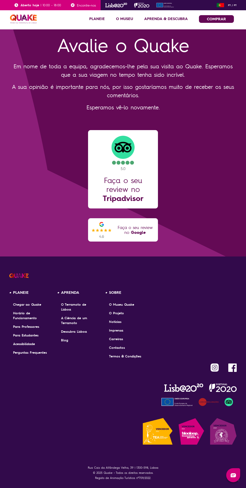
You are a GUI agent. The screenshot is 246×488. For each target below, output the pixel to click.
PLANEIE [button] (97, 18)
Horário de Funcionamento (25, 315)
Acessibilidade (24, 344)
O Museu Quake (121, 304)
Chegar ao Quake (27, 304)
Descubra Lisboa (74, 331)
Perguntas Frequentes (30, 352)
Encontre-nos (86, 5)
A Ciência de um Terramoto (74, 320)
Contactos (117, 347)
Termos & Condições (125, 356)
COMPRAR (216, 18)
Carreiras (116, 339)
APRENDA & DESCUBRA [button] (166, 18)
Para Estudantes (25, 335)
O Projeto (116, 313)
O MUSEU (124, 18)
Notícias (115, 321)
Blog (64, 340)
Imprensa (116, 330)
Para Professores (26, 326)
